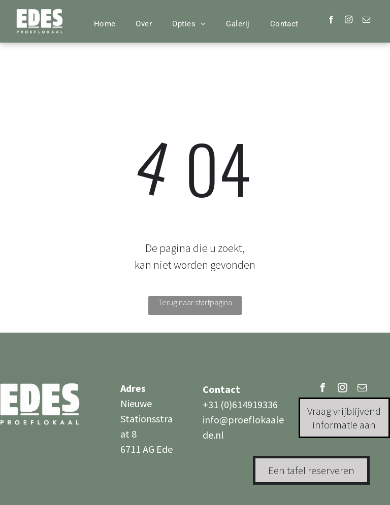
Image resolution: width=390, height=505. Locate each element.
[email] (366, 21)
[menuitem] (105, 24)
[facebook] (331, 21)
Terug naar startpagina (195, 302)
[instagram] (348, 21)
